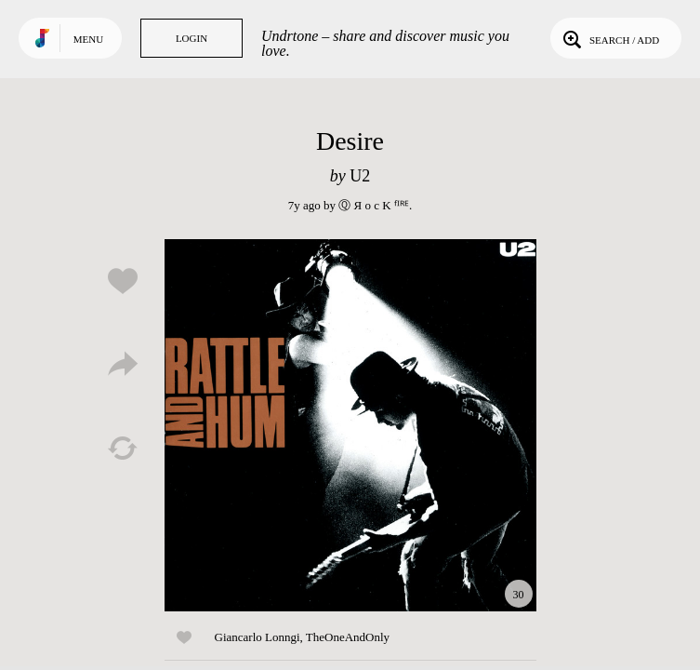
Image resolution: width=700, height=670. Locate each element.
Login (191, 38)
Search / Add (609, 38)
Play (350, 425)
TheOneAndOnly (348, 637)
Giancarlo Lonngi (257, 637)
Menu (88, 39)
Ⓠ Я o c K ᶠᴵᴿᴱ (373, 205)
